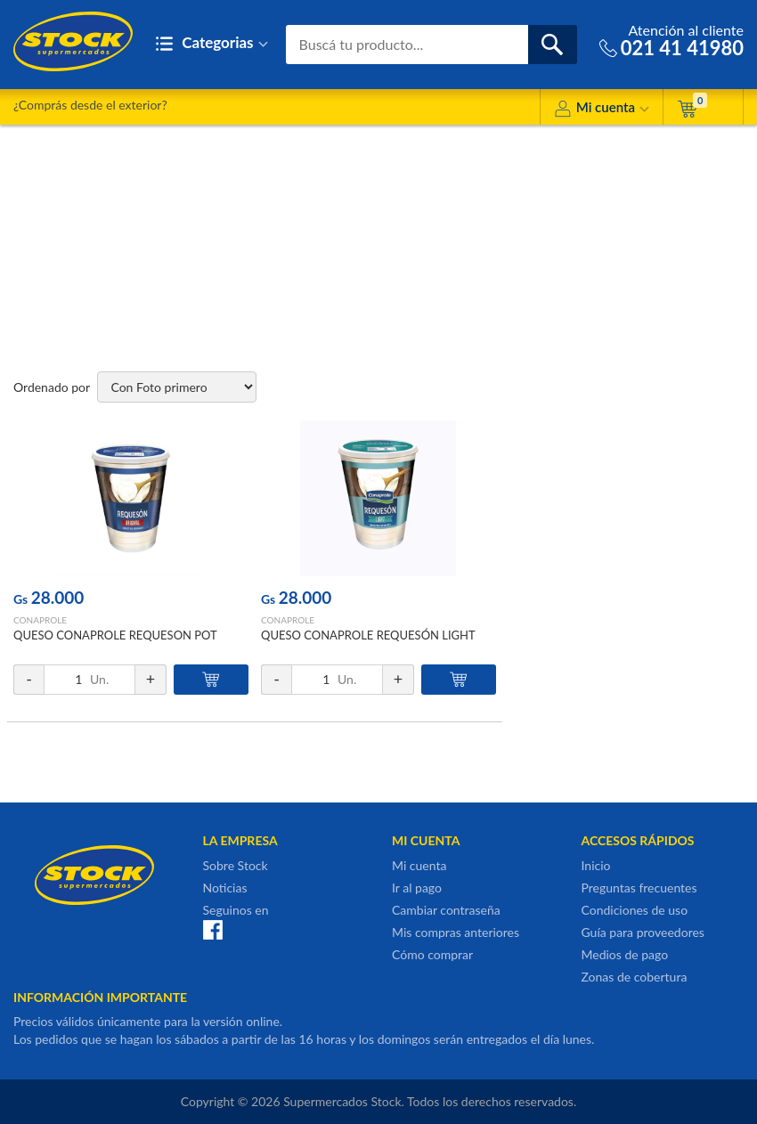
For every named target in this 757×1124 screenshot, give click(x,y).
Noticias (225, 887)
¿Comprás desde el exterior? (90, 104)
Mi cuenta (601, 110)
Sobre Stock (235, 865)
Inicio (596, 865)
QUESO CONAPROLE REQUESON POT (115, 635)
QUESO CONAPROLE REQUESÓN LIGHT (368, 635)
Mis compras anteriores (455, 932)
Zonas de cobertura (635, 976)
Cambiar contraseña (446, 909)
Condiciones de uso (635, 909)
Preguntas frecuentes (639, 887)
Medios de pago (625, 954)
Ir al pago (417, 887)
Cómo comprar (432, 954)
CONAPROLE (40, 620)
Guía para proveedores (643, 932)
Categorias (211, 44)
